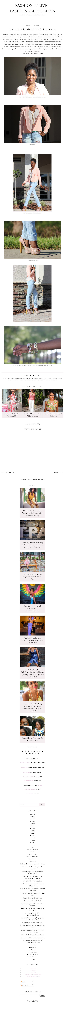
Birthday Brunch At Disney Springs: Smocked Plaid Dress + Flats (32, 578)
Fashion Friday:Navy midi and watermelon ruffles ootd (32, 879)
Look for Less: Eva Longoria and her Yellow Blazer (32, 887)
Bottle (41, 53)
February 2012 (33, 956)
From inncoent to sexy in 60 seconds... (32, 939)
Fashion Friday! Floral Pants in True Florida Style (32, 911)
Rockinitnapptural (28, 782)
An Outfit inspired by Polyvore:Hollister (32, 916)
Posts (23, 983)
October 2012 (33, 856)
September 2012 (33, 858)
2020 (33, 830)
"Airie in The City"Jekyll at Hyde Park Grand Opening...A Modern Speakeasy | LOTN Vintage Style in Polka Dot (32, 675)
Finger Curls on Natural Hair (32, 900)
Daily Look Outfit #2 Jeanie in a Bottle (32, 866)
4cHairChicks (29, 795)
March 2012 (33, 954)
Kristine (36, 260)
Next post (58, 474)
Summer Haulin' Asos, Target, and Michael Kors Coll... (32, 921)
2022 (33, 825)
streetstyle (53, 380)
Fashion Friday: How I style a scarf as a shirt (32, 928)
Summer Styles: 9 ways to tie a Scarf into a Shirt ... (32, 933)
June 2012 (33, 946)
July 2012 (33, 863)
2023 (33, 823)
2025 (33, 818)
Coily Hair (39, 787)
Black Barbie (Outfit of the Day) (32, 924)
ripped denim (44, 380)
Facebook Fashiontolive (33, 978)
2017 (33, 837)
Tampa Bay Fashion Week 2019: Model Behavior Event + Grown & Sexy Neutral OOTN (32, 546)
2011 (33, 961)
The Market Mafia (25, 764)
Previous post (8, 474)
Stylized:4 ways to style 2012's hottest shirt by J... (32, 906)
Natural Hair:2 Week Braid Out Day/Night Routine (32, 741)
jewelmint (42, 378)
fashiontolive (33, 378)
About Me (33, 970)
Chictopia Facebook (30, 791)
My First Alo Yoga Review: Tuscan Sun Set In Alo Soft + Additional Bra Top (32, 514)
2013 (33, 846)
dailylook (18, 378)
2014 (33, 844)
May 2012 (33, 949)
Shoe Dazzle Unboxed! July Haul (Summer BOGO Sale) (32, 943)
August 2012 (33, 860)
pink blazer (35, 380)
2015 (33, 842)
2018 (33, 835)
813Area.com (24, 769)
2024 (33, 820)
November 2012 (33, 853)
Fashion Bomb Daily (28, 778)
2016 (33, 839)
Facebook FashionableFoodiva (33, 976)
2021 (33, 827)
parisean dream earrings (22, 380)
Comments (24, 987)
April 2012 (33, 951)
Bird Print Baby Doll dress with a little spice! (32, 896)
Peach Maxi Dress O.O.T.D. (32, 903)
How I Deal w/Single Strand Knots (32, 937)
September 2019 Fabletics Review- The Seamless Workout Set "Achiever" (32, 642)
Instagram (33, 972)
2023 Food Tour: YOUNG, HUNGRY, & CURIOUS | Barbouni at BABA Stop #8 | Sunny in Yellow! (32, 709)
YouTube (33, 974)
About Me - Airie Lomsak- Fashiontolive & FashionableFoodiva (32, 610)
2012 (33, 849)
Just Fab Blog (26, 774)
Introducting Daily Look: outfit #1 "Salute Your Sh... (32, 874)
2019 (33, 832)
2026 (33, 816)
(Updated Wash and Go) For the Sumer (32, 870)
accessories (10, 378)
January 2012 (33, 958)
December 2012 (33, 851)
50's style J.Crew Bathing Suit (32, 883)
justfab (49, 378)
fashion (25, 378)
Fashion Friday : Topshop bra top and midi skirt (32, 891)
